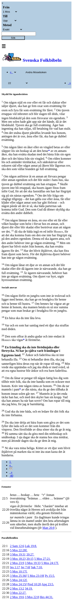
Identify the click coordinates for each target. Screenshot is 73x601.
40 (11, 475)
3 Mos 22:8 (32, 597)
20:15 (29, 558)
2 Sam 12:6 (17, 546)
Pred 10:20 (34, 584)
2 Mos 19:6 (17, 597)
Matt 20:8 (48, 527)
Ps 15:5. (50, 575)
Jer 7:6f (25, 567)
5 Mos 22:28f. (18, 550)
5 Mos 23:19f (35, 575)
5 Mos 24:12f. (18, 580)
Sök (13, 37)
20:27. (30, 554)
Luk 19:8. (31, 546)
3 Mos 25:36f (18, 575)
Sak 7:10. (37, 567)
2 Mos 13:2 (17, 588)
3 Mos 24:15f (18, 584)
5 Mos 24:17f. (50, 563)
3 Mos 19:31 (18, 554)
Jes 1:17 (15, 567)
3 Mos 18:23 (18, 558)
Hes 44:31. (46, 597)
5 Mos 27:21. (42, 558)
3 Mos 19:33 (32, 563)
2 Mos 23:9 (17, 563)
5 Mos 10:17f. (18, 571)
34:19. (29, 588)
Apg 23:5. (48, 584)
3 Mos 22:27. (18, 592)
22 (10, 468)
